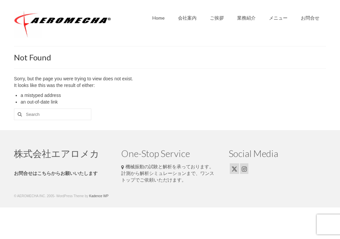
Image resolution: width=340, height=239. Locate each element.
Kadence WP (99, 196)
